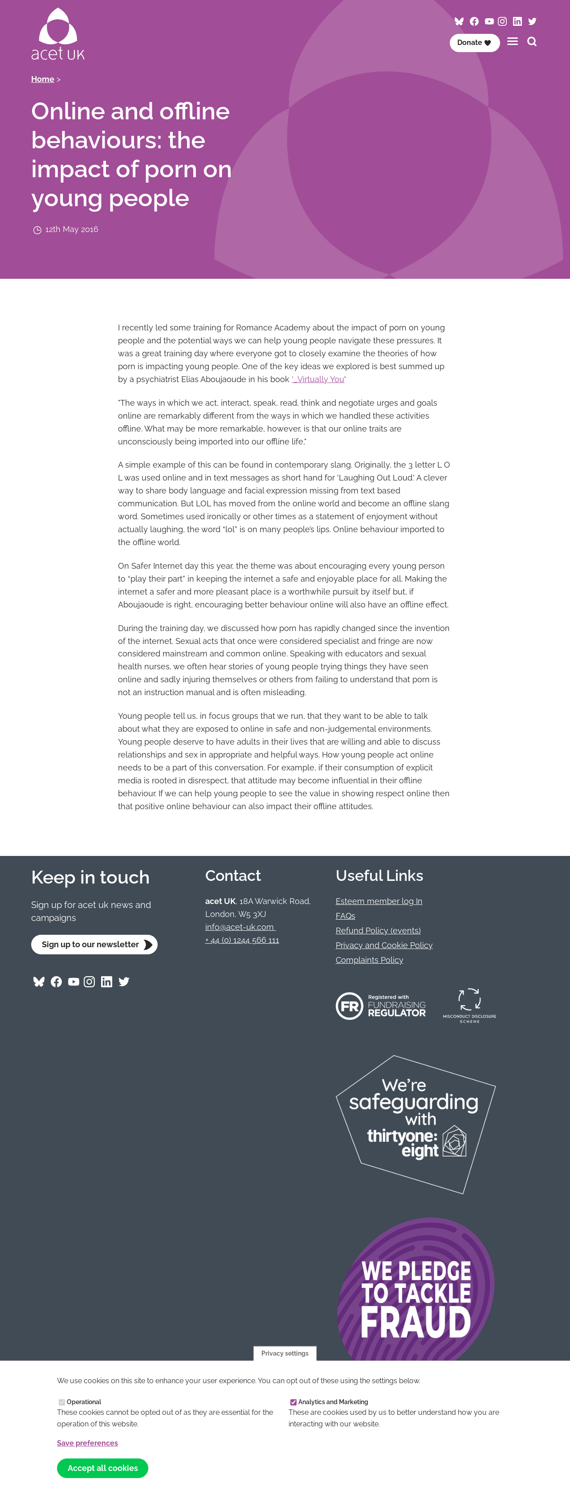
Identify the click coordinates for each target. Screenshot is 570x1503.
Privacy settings (285, 1353)
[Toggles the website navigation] (512, 41)
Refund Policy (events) (378, 930)
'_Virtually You (318, 379)
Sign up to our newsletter (90, 944)
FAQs (345, 916)
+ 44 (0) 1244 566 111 (242, 940)
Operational (84, 1401)
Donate (474, 42)
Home (42, 79)
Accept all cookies (103, 1468)
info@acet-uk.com (240, 927)
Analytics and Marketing (333, 1401)
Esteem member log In (379, 901)
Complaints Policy (369, 960)
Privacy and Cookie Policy (384, 945)
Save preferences (87, 1443)
